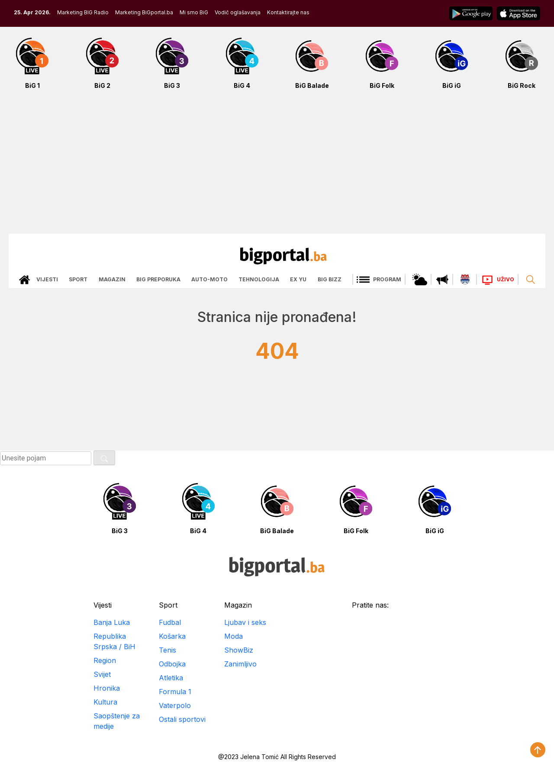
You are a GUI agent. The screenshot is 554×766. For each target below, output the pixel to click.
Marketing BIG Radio (83, 12)
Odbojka (172, 664)
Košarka (172, 636)
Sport (78, 279)
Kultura (105, 702)
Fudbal (170, 622)
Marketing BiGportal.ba (144, 12)
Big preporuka (158, 279)
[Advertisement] (277, 166)
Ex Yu (298, 279)
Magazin (112, 279)
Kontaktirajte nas (288, 12)
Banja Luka (111, 622)
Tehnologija (258, 279)
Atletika (171, 677)
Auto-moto (209, 279)
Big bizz (329, 279)
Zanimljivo (240, 664)
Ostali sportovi (182, 719)
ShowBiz (238, 650)
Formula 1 (175, 691)
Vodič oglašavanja (238, 12)
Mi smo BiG (194, 12)
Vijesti (47, 279)
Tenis (167, 650)
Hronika (106, 688)
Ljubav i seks (245, 622)
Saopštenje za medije (116, 721)
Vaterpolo (175, 705)
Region (104, 660)
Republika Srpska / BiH (114, 641)
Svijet (102, 674)
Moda (233, 636)
